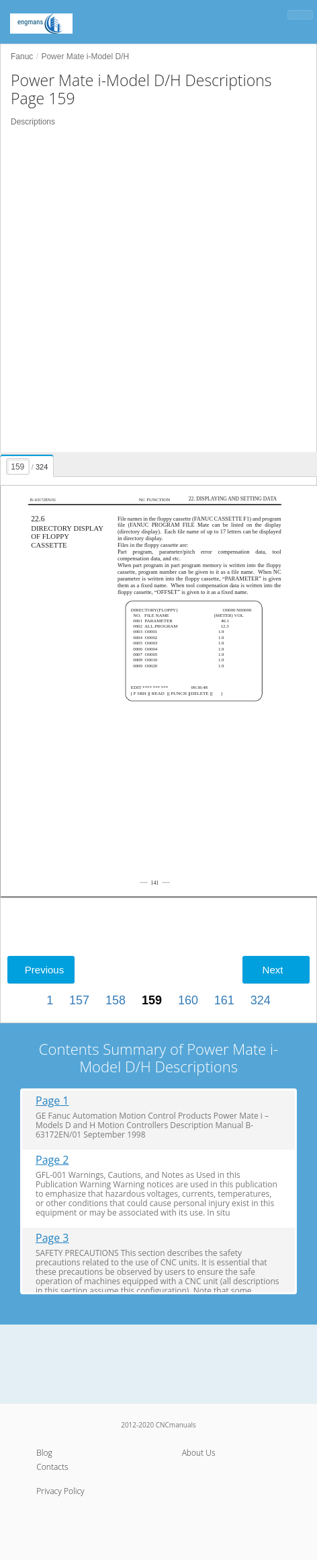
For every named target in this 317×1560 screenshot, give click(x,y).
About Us (199, 1452)
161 (224, 1000)
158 (115, 1000)
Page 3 (52, 1238)
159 (152, 1000)
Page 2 (52, 1160)
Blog (44, 1452)
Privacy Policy (60, 1491)
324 (261, 1000)
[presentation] (27, 463)
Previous (44, 969)
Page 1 (52, 1101)
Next (273, 969)
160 (188, 1000)
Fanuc (22, 56)
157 (79, 1000)
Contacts (52, 1467)
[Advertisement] (158, 290)
